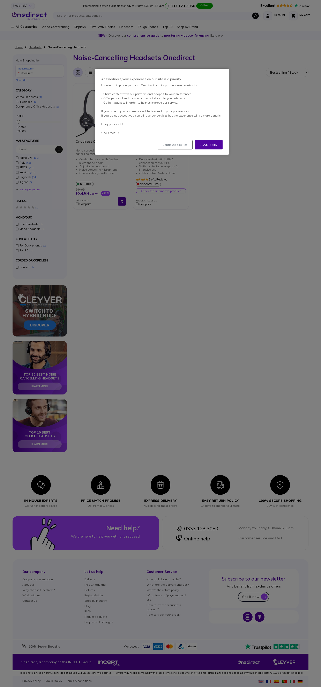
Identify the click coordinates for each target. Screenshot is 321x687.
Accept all (209, 144)
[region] (162, 112)
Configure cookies (175, 144)
